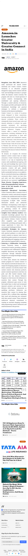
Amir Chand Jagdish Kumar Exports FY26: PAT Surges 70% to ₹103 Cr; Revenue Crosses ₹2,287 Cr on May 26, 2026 (13, 338)
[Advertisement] (14, 13)
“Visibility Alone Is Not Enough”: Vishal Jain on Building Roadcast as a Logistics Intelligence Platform (13, 327)
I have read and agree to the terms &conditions (11, 544)
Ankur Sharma (8, 345)
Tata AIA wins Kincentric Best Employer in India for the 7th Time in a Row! (13, 458)
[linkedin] (23, 360)
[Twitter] (11, 360)
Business (5, 29)
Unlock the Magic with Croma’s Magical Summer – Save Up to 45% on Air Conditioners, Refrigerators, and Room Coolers (14, 489)
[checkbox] (1, 544)
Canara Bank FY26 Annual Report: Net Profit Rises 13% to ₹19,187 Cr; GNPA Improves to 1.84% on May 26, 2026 (12, 332)
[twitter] (26, 345)
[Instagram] (17, 360)
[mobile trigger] (2, 26)
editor (8, 57)
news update (22, 373)
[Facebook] (24, 345)
